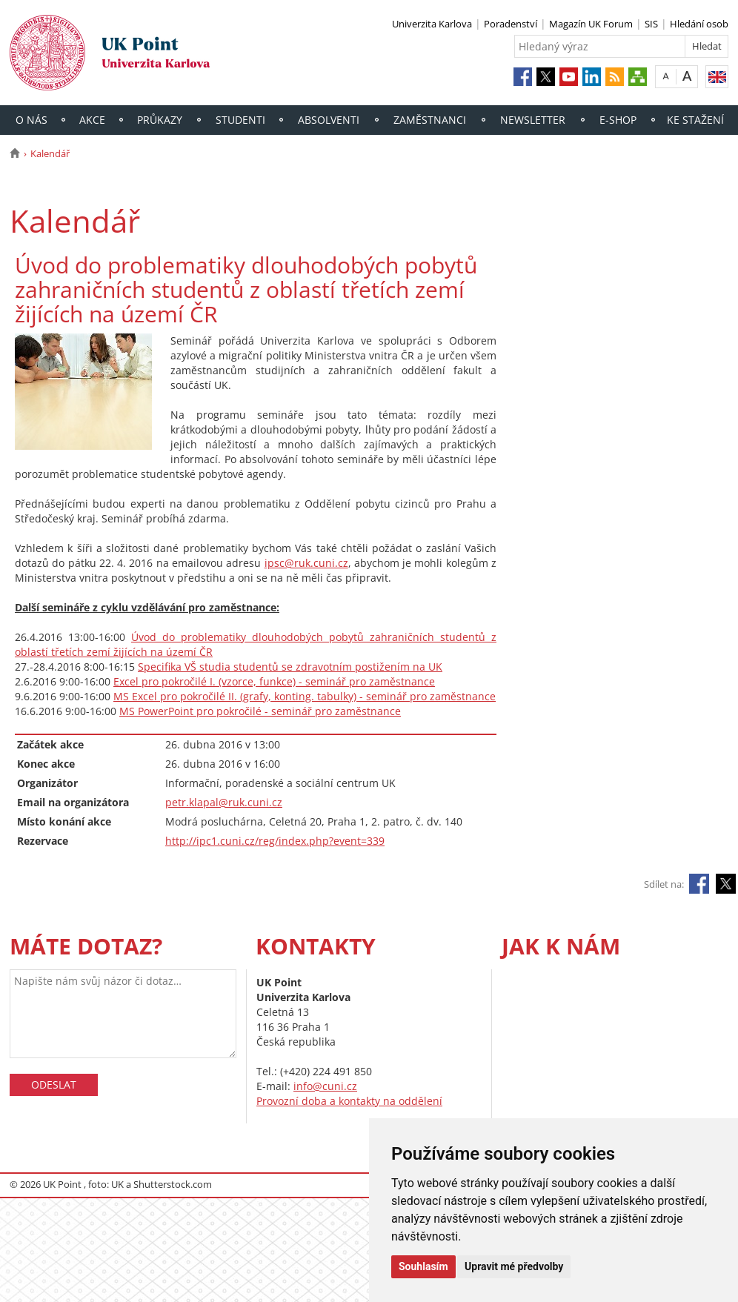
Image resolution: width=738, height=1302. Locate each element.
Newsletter (532, 120)
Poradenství (510, 23)
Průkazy (159, 120)
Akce (92, 120)
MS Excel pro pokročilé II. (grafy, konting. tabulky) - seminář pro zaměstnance (304, 696)
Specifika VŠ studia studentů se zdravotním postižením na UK (290, 667)
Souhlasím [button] (423, 1266)
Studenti (240, 120)
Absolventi (328, 120)
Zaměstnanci (429, 120)
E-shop (617, 120)
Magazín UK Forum (591, 23)
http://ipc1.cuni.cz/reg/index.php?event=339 (275, 841)
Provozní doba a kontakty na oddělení (349, 1101)
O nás (31, 120)
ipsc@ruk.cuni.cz (306, 563)
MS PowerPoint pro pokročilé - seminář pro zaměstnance (260, 711)
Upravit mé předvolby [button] (514, 1266)
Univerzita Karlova (432, 23)
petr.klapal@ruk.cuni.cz (223, 802)
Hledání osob (699, 23)
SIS (651, 23)
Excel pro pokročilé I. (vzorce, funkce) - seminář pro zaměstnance (274, 681)
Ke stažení (695, 120)
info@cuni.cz (325, 1086)
